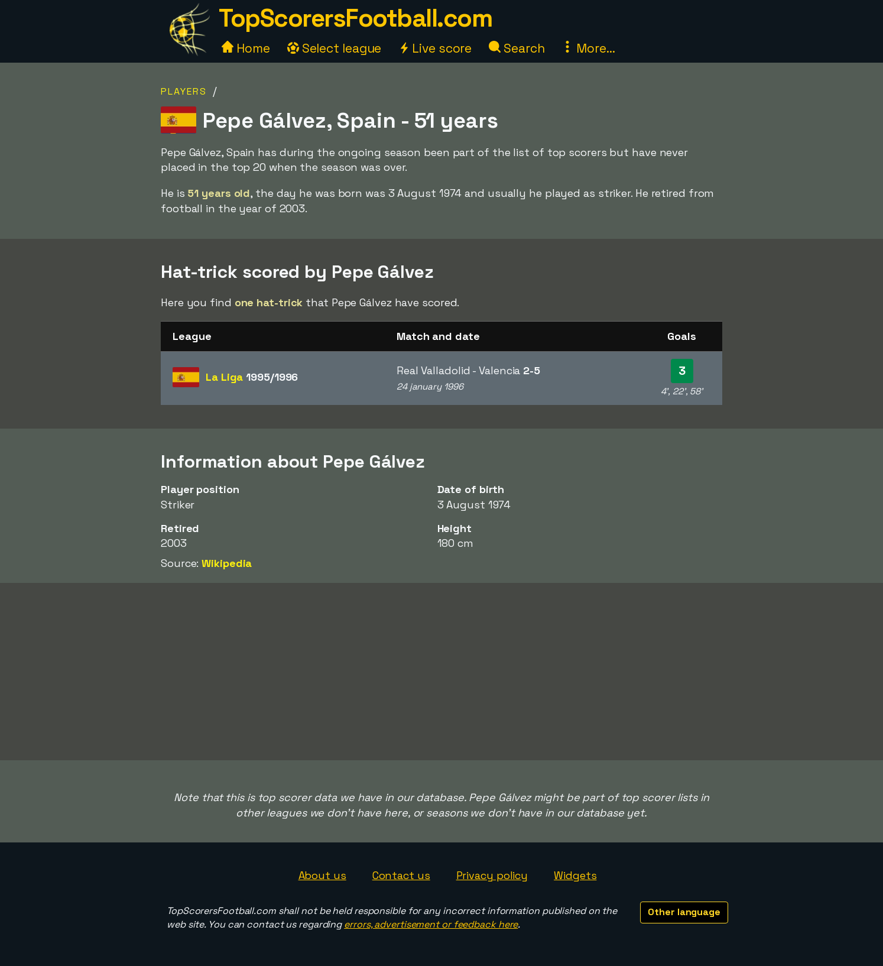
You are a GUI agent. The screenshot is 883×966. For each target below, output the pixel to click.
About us (322, 875)
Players (184, 91)
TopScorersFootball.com (355, 18)
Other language (684, 912)
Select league (334, 48)
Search (516, 48)
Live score (435, 48)
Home (246, 48)
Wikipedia (227, 563)
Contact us (401, 875)
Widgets (575, 875)
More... (588, 48)
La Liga (252, 377)
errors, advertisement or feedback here (431, 924)
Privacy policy (492, 875)
